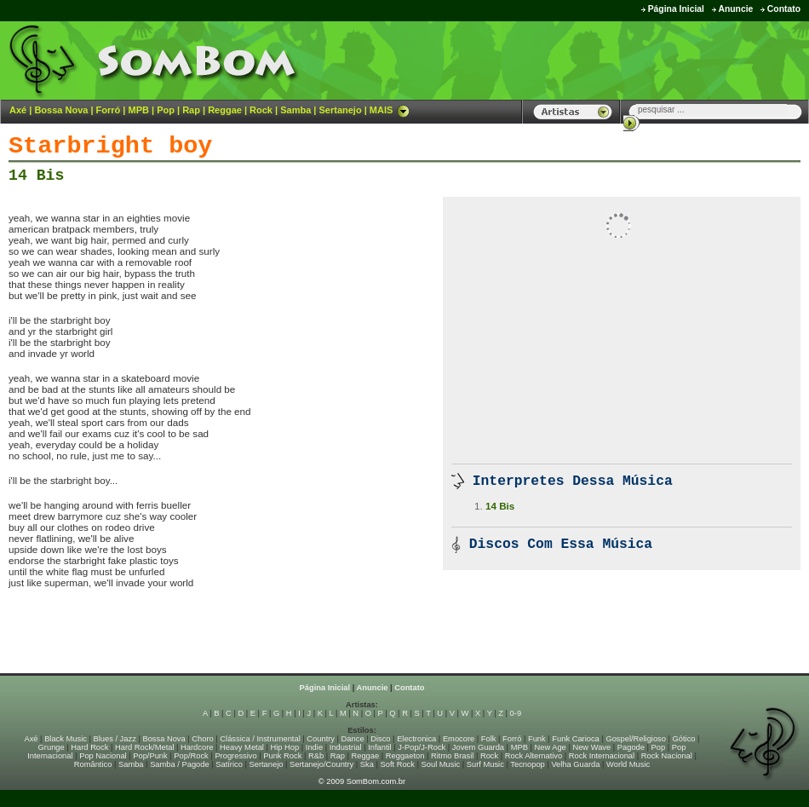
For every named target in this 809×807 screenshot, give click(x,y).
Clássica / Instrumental (260, 739)
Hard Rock (89, 747)
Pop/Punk (150, 756)
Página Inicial (676, 9)
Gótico (684, 739)
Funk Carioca (575, 739)
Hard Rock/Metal (144, 747)
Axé (17, 110)
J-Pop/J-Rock (421, 747)
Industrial (346, 747)
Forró (108, 110)
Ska (367, 764)
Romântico (93, 764)
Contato (783, 9)
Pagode (631, 747)
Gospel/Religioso (635, 739)
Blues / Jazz (115, 739)
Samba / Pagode (179, 764)
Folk (488, 739)
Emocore (458, 739)
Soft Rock (398, 764)
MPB (139, 110)
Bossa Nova (61, 110)
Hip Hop (285, 747)
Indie (314, 747)
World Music (628, 764)
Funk (537, 739)
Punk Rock (282, 756)
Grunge (51, 747)
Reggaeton (405, 756)
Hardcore (197, 747)
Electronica (416, 739)
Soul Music (441, 764)
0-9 (515, 713)
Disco (380, 739)
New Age (549, 747)
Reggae (225, 110)
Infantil (379, 747)
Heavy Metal (242, 747)
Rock (261, 110)
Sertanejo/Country (321, 764)
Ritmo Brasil (452, 756)
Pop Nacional (103, 756)
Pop (166, 110)
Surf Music (485, 764)
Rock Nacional (666, 756)
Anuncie (735, 9)
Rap (191, 110)
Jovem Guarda (478, 747)
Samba (295, 110)
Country (321, 739)
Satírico (229, 764)
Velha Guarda (575, 764)
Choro (202, 739)
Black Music (65, 739)
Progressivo (235, 756)
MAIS (390, 110)
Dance (352, 739)
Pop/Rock (191, 756)
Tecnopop (527, 764)
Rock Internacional (601, 756)
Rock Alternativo (533, 756)
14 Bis (36, 175)
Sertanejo (339, 110)
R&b (316, 756)
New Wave (591, 747)
